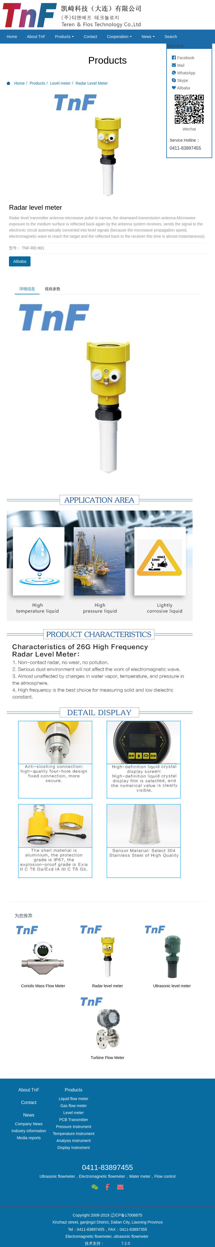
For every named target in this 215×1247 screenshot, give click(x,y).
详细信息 (28, 289)
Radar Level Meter (92, 83)
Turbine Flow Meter (107, 1059)
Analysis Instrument (81, 1142)
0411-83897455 (107, 1164)
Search (171, 36)
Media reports (186, 1114)
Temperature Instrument (81, 1135)
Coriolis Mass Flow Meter (43, 987)
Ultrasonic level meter (172, 987)
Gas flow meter (81, 1107)
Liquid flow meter (81, 1100)
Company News (186, 1100)
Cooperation (117, 36)
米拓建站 (112, 1233)
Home (12, 36)
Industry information (186, 1107)
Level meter (60, 83)
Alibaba (19, 261)
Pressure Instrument (81, 1128)
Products (62, 36)
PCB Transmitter (81, 1121)
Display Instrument (81, 1149)
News (146, 36)
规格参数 (56, 289)
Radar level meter (107, 987)
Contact (90, 36)
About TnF (36, 36)
